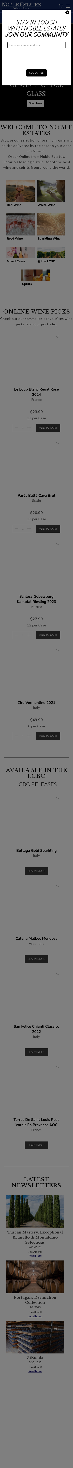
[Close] (67, 13)
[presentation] (37, 55)
